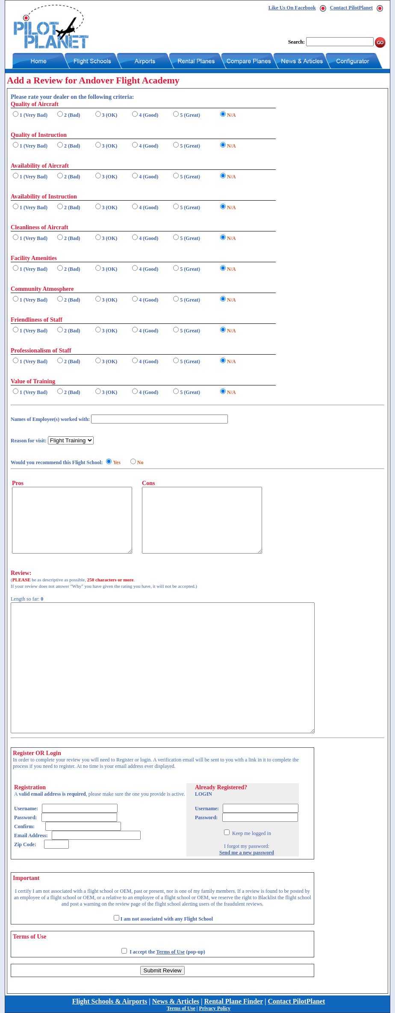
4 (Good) (148, 115)
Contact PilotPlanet (351, 8)
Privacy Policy (214, 1008)
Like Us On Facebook (292, 8)
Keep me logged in (251, 833)
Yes (116, 462)
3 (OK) (110, 115)
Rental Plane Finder (233, 1001)
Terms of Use (170, 952)
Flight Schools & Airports (109, 1001)
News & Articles (175, 1001)
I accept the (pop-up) (167, 952)
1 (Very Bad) (33, 115)
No (140, 462)
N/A (231, 115)
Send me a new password (246, 853)
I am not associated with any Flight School (167, 919)
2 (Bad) (72, 115)
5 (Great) (190, 115)
